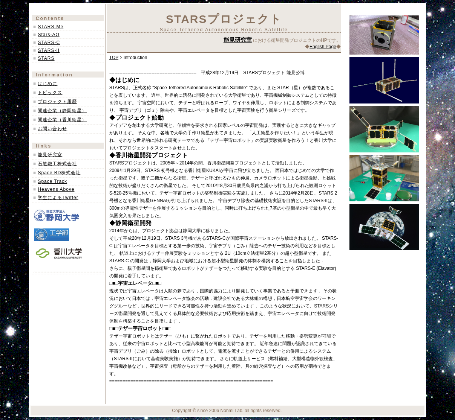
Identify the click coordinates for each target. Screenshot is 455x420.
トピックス (50, 92)
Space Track (52, 181)
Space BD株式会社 (59, 172)
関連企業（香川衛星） (62, 119)
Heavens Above (56, 189)
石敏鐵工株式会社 (57, 163)
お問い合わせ (52, 128)
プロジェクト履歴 (57, 101)
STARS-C (49, 42)
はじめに (47, 83)
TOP (113, 57)
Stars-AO (48, 34)
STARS (46, 58)
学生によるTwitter (58, 197)
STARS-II (49, 50)
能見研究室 (50, 154)
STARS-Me (50, 26)
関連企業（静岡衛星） (62, 110)
